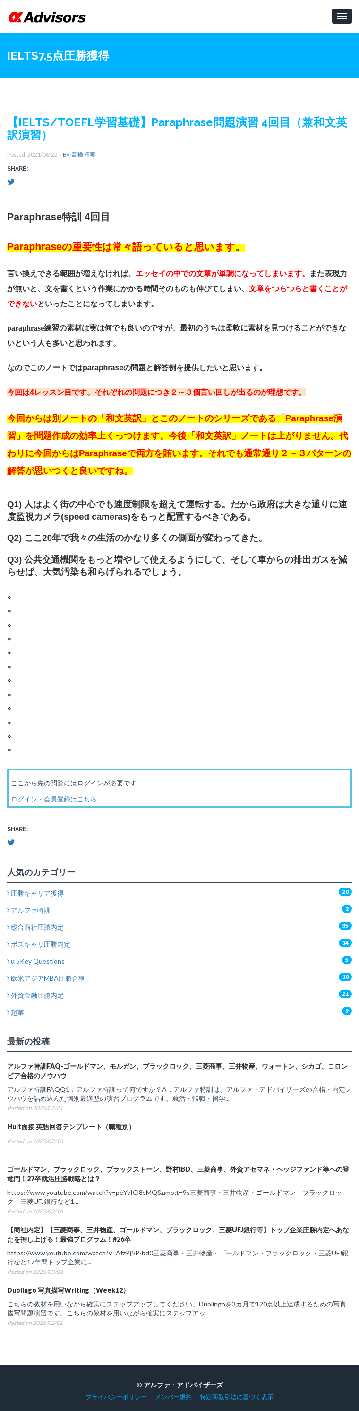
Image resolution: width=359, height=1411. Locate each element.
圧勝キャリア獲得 (35, 893)
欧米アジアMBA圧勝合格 (46, 978)
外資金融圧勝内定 (35, 995)
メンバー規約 (173, 1397)
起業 (15, 1012)
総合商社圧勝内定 (35, 927)
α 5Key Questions (36, 961)
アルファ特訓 (29, 910)
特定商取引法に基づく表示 (237, 1397)
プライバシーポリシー (116, 1397)
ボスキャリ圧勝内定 (38, 944)
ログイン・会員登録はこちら (54, 799)
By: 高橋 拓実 (79, 154)
